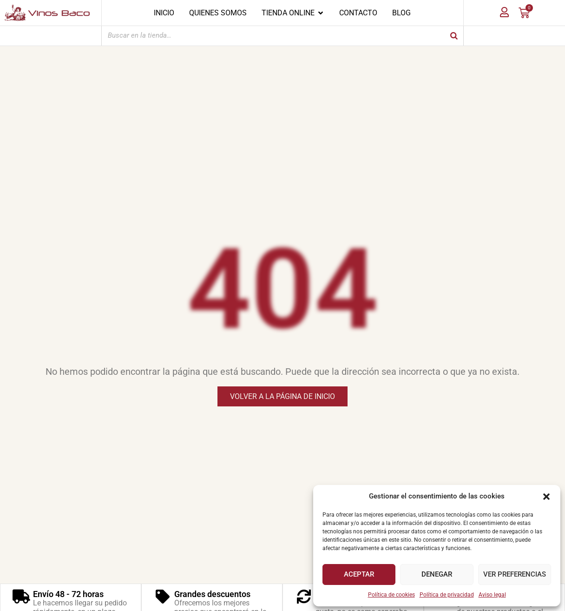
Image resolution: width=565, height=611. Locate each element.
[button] (546, 496)
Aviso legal (492, 594)
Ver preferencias (514, 574)
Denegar (436, 574)
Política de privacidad (447, 594)
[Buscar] (454, 36)
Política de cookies (391, 594)
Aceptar (359, 574)
